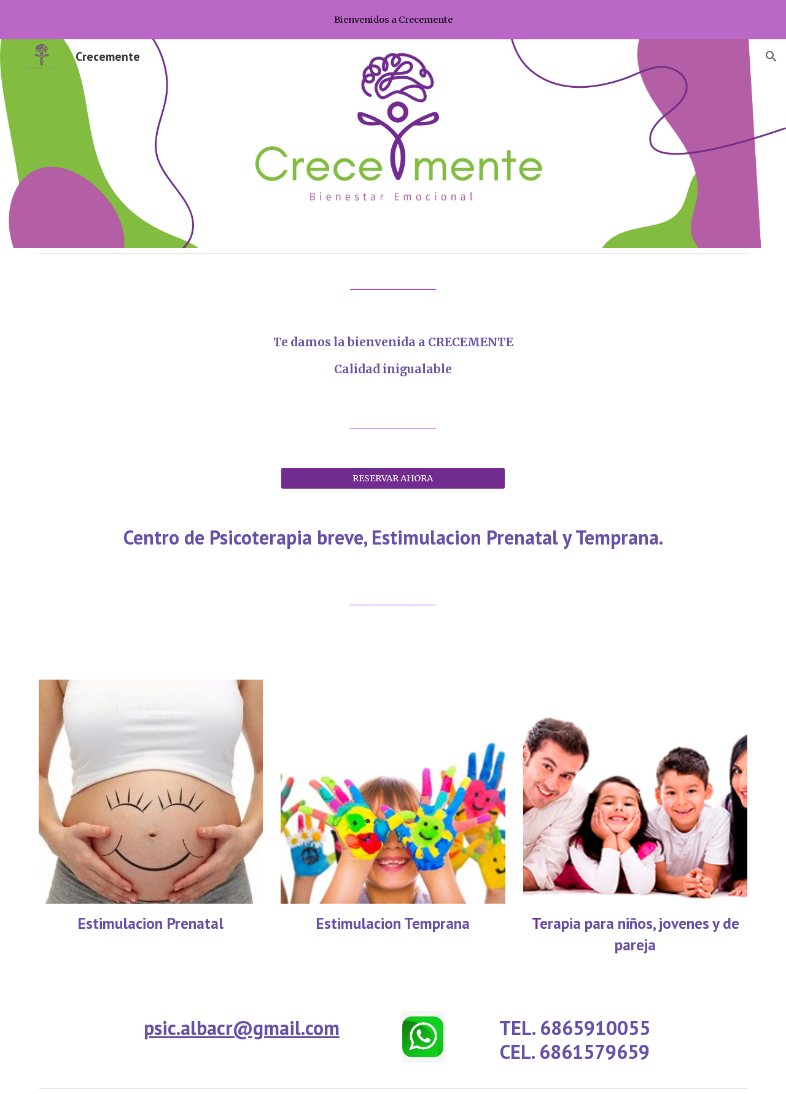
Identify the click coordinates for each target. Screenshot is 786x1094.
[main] (393, 286)
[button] (771, 56)
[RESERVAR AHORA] (392, 478)
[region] (393, 19)
